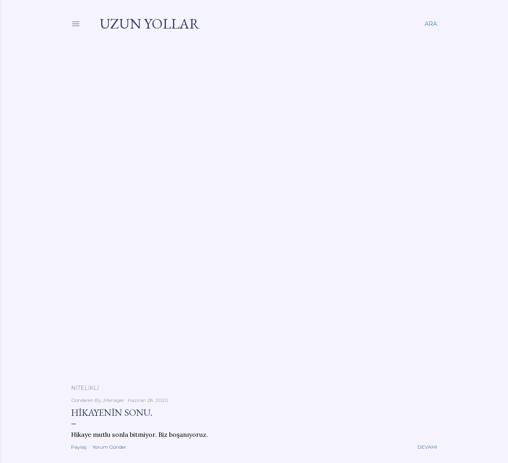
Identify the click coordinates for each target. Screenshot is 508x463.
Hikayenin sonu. (111, 412)
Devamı (427, 447)
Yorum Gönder (109, 447)
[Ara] (431, 23)
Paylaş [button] (79, 447)
